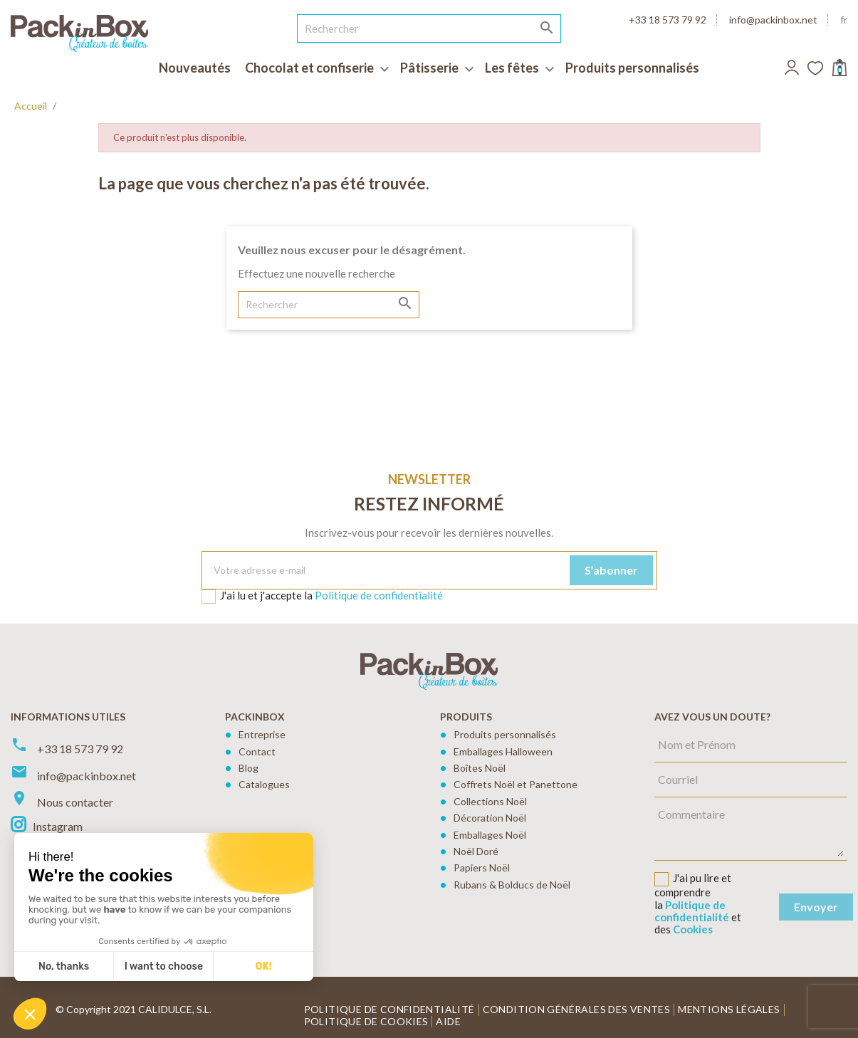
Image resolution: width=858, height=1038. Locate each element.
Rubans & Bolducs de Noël (512, 885)
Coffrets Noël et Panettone (515, 784)
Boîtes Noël (480, 768)
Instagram (58, 826)
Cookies (693, 929)
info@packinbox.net (773, 20)
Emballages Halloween (503, 751)
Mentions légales (729, 1009)
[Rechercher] (429, 28)
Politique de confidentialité (379, 595)
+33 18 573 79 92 (667, 20)
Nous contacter (75, 802)
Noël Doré (476, 851)
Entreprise (262, 734)
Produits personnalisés (505, 734)
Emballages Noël (490, 835)
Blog (248, 768)
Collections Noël (490, 801)
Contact (257, 751)
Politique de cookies (366, 1021)
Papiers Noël (482, 867)
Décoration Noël (490, 818)
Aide (448, 1021)
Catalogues (264, 784)
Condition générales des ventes (577, 1009)
